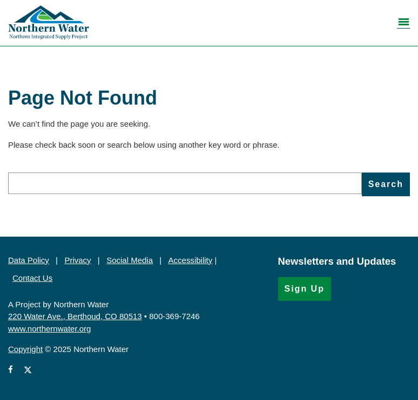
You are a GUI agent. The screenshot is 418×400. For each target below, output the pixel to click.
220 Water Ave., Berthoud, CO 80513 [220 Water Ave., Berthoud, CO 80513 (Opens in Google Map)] (75, 316)
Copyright (25, 349)
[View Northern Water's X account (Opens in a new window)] (27, 370)
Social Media (129, 260)
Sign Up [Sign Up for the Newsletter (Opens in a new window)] (305, 288)
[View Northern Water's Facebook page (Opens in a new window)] (12, 370)
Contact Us (32, 277)
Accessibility (190, 260)
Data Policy (28, 260)
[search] (185, 183)
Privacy (77, 260)
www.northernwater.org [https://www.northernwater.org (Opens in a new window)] (49, 328)
